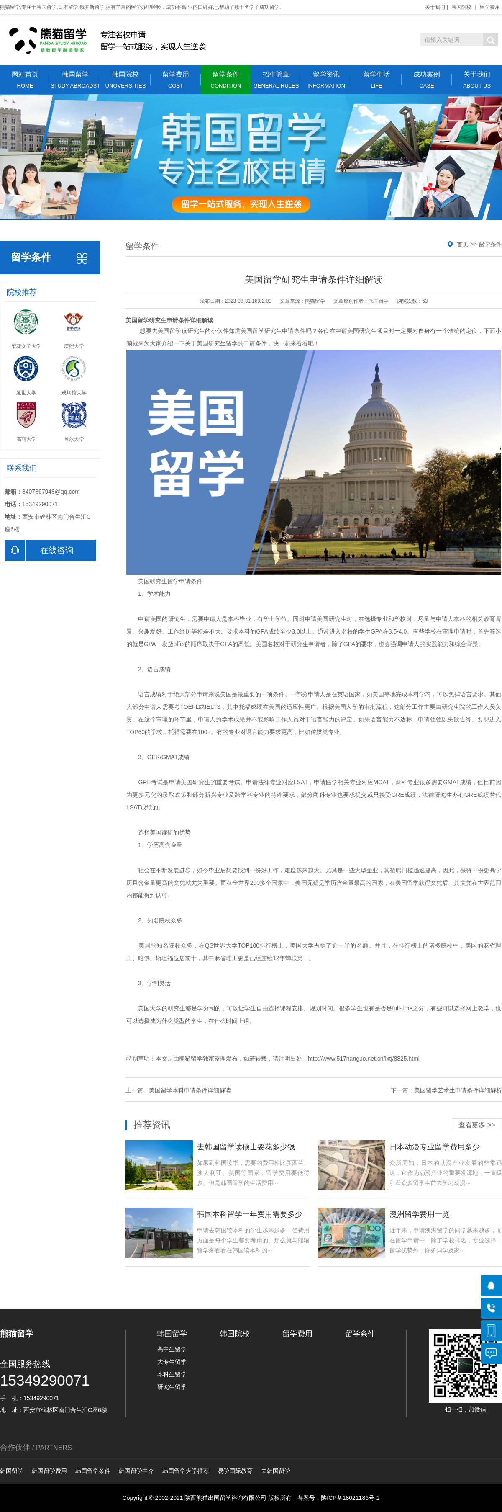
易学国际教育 (235, 1471)
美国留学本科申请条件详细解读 (190, 1090)
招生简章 (276, 80)
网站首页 (25, 80)
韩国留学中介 (136, 1471)
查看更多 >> (476, 1124)
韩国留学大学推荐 (185, 1471)
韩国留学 (75, 80)
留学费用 (490, 7)
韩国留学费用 (49, 1471)
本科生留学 (172, 1374)
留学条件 (226, 80)
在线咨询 (39, 550)
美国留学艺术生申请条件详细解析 (458, 1090)
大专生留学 (172, 1362)
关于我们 (435, 7)
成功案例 (427, 80)
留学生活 (376, 80)
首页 (463, 244)
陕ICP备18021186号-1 (350, 1497)
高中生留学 (172, 1349)
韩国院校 (461, 7)
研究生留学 (223, 343)
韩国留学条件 (92, 1471)
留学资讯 (326, 80)
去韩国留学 (275, 1471)
